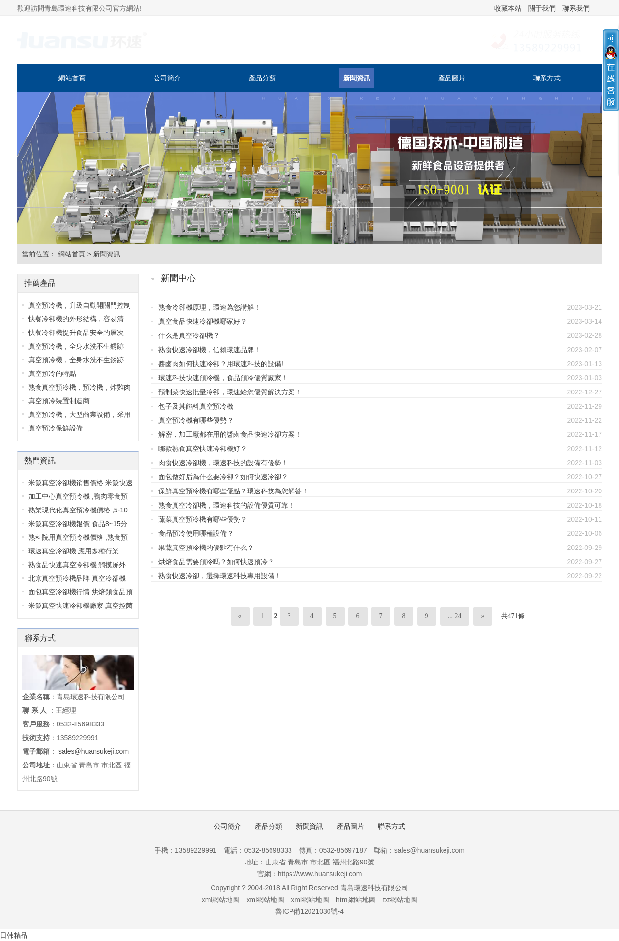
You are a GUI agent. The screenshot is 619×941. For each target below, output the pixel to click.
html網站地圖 (356, 899)
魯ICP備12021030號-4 (309, 911)
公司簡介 (167, 78)
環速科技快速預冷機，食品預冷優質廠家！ (223, 378)
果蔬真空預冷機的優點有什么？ (206, 547)
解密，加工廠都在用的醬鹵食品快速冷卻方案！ (230, 434)
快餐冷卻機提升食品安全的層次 (76, 332)
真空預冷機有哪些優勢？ (195, 420)
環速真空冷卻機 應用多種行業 (73, 551)
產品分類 (262, 78)
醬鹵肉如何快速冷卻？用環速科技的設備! (220, 364)
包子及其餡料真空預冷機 (195, 406)
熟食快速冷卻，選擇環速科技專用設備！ (219, 576)
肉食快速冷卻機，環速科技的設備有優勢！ (223, 463)
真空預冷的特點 (52, 373)
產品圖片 (451, 78)
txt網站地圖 (400, 899)
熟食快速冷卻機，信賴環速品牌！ (209, 349)
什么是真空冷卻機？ (189, 335)
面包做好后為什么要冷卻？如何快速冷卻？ (223, 477)
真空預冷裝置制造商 (59, 401)
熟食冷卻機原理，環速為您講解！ (209, 307)
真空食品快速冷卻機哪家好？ (202, 321)
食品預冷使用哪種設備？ (195, 533)
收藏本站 (508, 8)
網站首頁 (72, 78)
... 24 (455, 616)
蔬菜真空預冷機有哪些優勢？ (202, 519)
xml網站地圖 (221, 899)
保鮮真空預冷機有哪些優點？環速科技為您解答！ (233, 491)
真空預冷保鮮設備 (55, 428)
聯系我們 (576, 8)
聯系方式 (547, 78)
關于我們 (542, 8)
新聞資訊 (356, 78)
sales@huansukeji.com (93, 751)
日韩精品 (13, 935)
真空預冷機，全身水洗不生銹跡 (76, 346)
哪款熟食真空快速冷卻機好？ (202, 448)
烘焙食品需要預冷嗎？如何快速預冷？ (216, 562)
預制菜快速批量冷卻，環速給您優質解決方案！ (230, 392)
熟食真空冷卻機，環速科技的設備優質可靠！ (226, 505)
